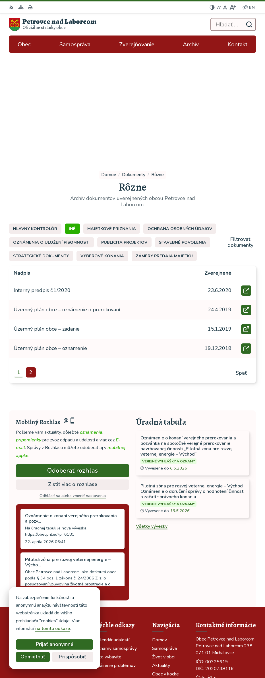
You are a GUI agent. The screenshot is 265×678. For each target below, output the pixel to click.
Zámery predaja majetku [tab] (164, 152)
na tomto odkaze (29, 628)
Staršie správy (35, 488)
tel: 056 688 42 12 (215, 582)
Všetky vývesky (151, 422)
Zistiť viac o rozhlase (72, 380)
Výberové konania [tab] (102, 152)
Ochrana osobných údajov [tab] (180, 124)
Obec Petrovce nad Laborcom (173, 655)
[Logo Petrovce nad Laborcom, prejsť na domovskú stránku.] (52, 24)
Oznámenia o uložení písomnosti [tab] (51, 138)
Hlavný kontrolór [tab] (35, 124)
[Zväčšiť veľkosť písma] (232, 7)
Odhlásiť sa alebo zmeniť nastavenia (73, 391)
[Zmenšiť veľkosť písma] (219, 7)
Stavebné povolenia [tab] (182, 138)
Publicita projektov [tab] (124, 138)
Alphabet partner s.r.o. (180, 647)
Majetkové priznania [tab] (111, 124)
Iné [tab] (72, 124)
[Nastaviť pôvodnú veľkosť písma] (225, 7)
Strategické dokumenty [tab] (41, 152)
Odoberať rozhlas (72, 366)
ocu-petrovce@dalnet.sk (221, 589)
